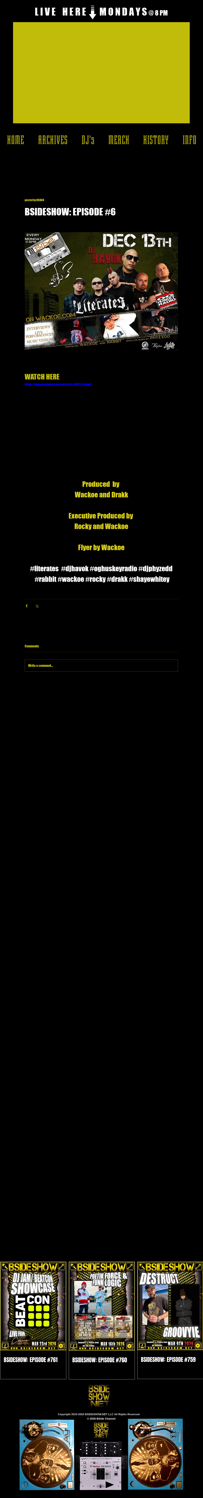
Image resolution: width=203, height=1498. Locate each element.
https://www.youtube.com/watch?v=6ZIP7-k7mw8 (58, 384)
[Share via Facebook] (27, 606)
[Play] (110, 1485)
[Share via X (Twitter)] (37, 606)
